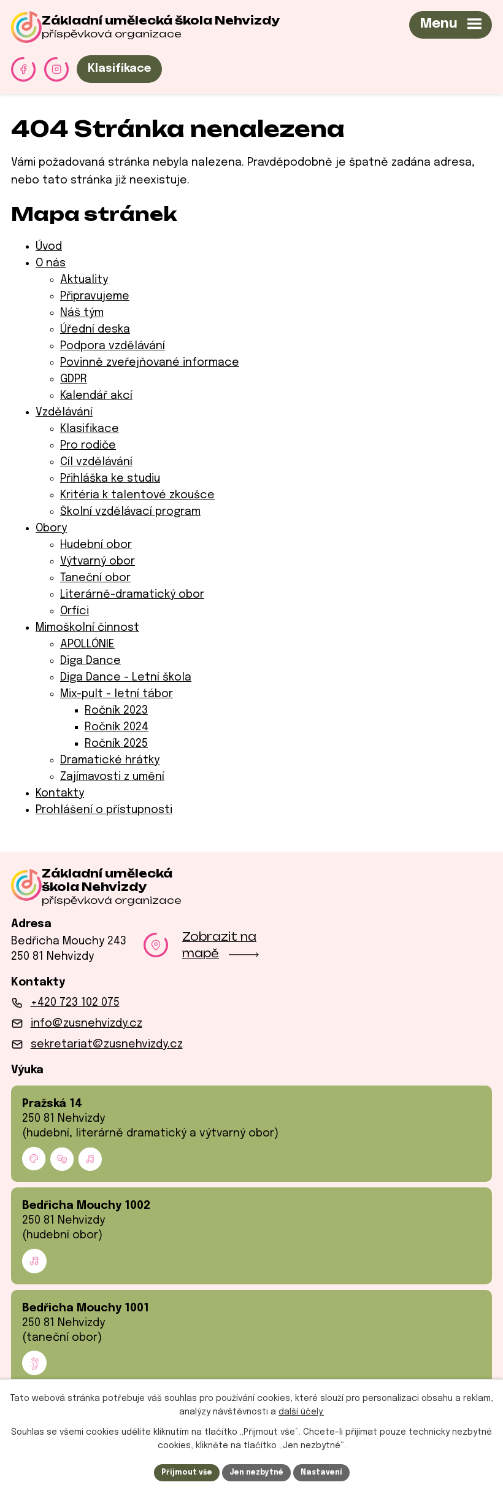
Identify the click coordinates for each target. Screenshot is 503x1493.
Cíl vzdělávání (96, 462)
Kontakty (60, 793)
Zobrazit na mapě (220, 954)
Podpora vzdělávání (112, 346)
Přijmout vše (176, 1471)
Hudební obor (96, 544)
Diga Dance (90, 660)
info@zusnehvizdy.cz (86, 1032)
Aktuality (84, 279)
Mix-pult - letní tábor (116, 694)
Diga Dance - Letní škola (125, 677)
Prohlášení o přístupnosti (104, 810)
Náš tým (82, 312)
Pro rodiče (88, 445)
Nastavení (331, 1471)
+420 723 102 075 (75, 1011)
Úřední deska (95, 329)
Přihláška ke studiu (110, 478)
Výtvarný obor (97, 561)
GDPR (73, 379)
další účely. (301, 1409)
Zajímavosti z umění (112, 776)
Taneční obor (95, 578)
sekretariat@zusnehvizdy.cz (107, 1053)
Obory (51, 528)
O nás (51, 263)
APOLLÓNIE (87, 644)
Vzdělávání (64, 412)
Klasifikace (119, 68)
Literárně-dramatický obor (132, 594)
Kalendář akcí (96, 395)
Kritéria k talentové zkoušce (137, 495)
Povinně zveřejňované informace (149, 362)
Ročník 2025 (116, 743)
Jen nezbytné (256, 1471)
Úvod (49, 246)
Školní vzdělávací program (130, 511)
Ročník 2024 (116, 727)
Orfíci (74, 611)
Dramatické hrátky (109, 760)
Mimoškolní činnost (87, 627)
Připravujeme (94, 296)
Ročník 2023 (116, 710)
